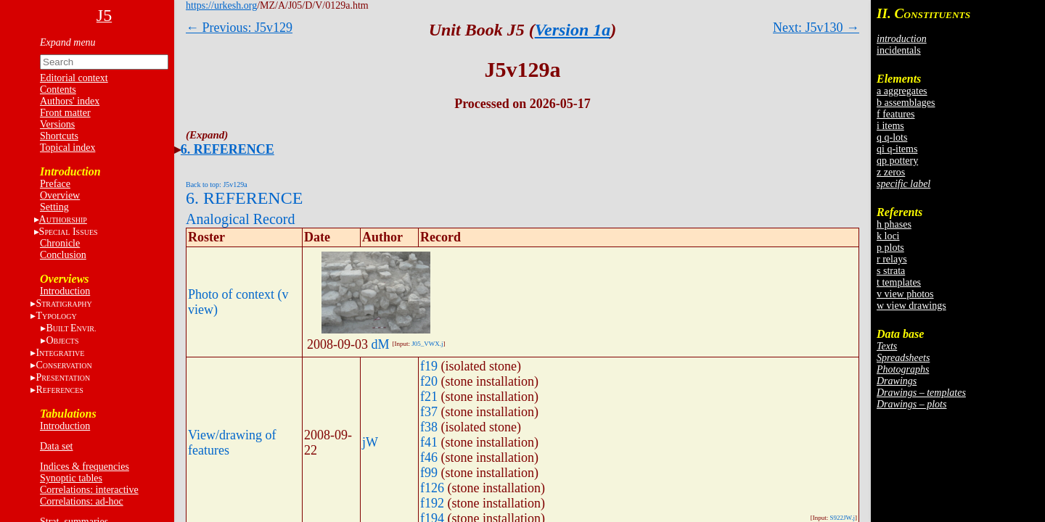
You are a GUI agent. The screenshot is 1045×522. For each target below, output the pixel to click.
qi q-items (897, 149)
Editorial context (74, 77)
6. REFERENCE (227, 149)
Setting (54, 207)
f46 (429, 457)
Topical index (67, 147)
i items (890, 125)
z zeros (891, 172)
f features (895, 114)
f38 (429, 427)
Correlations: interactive (89, 489)
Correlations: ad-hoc (81, 501)
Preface (55, 183)
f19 (429, 366)
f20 (429, 381)
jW (370, 442)
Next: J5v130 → (816, 27)
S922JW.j (842, 517)
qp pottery (897, 160)
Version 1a (573, 29)
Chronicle (60, 243)
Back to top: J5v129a (216, 184)
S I (68, 231)
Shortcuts (59, 135)
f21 (429, 396)
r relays (892, 259)
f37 (429, 412)
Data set (56, 446)
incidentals (899, 50)
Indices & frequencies (84, 466)
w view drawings (911, 305)
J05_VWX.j (427, 343)
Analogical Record (240, 219)
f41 (429, 442)
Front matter (65, 112)
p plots (890, 247)
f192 (432, 503)
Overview (60, 195)
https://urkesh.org (221, 5)
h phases (894, 224)
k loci (888, 236)
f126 (432, 488)
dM (381, 344)
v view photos (905, 294)
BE (71, 328)
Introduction (65, 291)
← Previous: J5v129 (239, 27)
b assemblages (906, 102)
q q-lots (892, 137)
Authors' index (69, 101)
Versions (57, 124)
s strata (891, 270)
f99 (429, 472)
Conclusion (63, 254)
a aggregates (902, 91)
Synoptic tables (71, 478)
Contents (58, 89)
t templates (899, 282)
